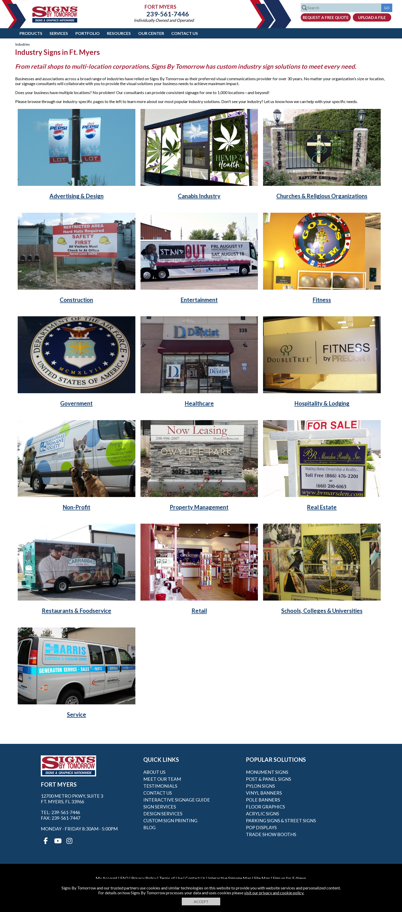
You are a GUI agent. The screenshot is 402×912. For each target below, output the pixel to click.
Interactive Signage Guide (176, 800)
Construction (76, 299)
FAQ (124, 878)
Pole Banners (263, 800)
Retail (199, 610)
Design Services (162, 813)
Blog (149, 827)
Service (76, 714)
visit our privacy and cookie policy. (274, 892)
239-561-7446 (164, 14)
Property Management (199, 507)
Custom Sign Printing (170, 820)
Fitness (322, 299)
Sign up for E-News (289, 878)
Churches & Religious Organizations (321, 195)
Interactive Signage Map (229, 878)
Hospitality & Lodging (321, 403)
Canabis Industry (199, 195)
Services (58, 33)
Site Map (262, 878)
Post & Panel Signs (268, 779)
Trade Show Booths (271, 834)
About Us (154, 772)
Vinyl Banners (264, 793)
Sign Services (159, 806)
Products (30, 33)
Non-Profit (76, 507)
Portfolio (87, 33)
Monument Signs (267, 772)
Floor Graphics (265, 806)
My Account (106, 878)
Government (76, 403)
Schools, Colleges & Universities (322, 610)
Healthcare (199, 403)
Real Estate (322, 507)
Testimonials (160, 786)
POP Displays (261, 827)
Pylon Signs (260, 786)
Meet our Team (162, 779)
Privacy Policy (143, 878)
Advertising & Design (76, 195)
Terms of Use (171, 878)
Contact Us (184, 33)
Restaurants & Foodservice (76, 610)
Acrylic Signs (262, 813)
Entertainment (199, 299)
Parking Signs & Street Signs (281, 820)
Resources (119, 33)
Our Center (151, 33)
